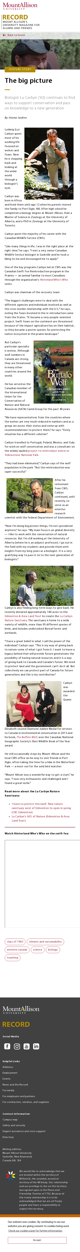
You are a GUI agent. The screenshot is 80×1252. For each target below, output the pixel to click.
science (37, 949)
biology (53, 949)
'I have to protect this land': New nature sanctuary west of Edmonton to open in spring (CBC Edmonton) (41, 808)
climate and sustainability (45, 941)
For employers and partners (19, 1096)
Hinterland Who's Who (54, 280)
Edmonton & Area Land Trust (23, 616)
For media (8, 1090)
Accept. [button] (37, 1240)
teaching (12, 957)
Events (7, 1079)
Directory (8, 1137)
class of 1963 (15, 941)
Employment (10, 1073)
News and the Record (15, 1085)
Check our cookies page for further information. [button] (35, 1231)
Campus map (10, 1119)
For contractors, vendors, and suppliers (26, 1102)
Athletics (8, 1067)
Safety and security (14, 1125)
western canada (17, 949)
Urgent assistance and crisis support (24, 1131)
